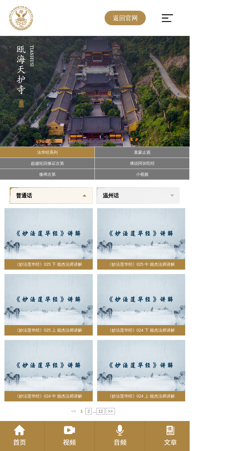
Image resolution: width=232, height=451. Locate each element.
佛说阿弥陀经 (142, 163)
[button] (10, 141)
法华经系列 (47, 152)
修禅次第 (47, 174)
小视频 (142, 174)
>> (110, 411)
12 (100, 411)
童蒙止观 (142, 152)
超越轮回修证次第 (47, 163)
